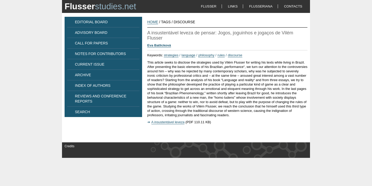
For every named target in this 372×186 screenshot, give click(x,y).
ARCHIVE (83, 75)
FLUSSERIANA (261, 6)
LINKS (233, 6)
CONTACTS (293, 6)
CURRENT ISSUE (89, 64)
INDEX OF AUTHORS (93, 85)
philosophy (206, 55)
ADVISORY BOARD (91, 32)
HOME (152, 22)
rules (221, 55)
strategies (171, 55)
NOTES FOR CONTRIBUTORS (100, 54)
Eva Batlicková (159, 45)
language (189, 55)
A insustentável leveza (168, 122)
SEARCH (82, 112)
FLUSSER (208, 6)
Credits (69, 146)
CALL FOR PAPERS (91, 43)
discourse (235, 55)
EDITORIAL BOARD (91, 22)
